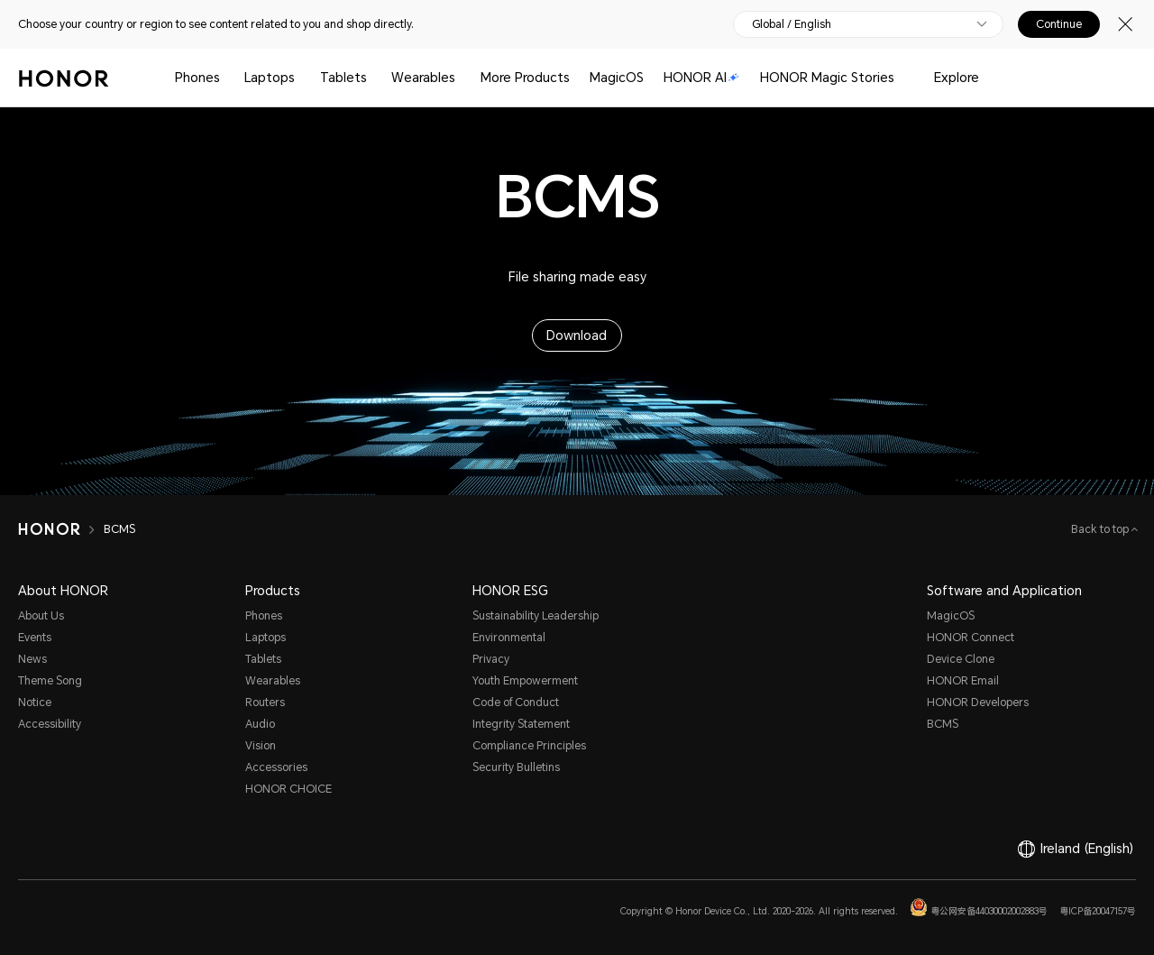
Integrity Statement (521, 724)
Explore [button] (956, 77)
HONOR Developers (978, 702)
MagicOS (617, 77)
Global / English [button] (791, 24)
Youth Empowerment (525, 681)
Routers (265, 702)
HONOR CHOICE (288, 789)
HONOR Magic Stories (827, 77)
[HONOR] (61, 529)
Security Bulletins (516, 767)
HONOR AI (701, 77)
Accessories (276, 767)
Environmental (508, 637)
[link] (30, 853)
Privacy (490, 659)
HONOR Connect (970, 637)
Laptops (269, 77)
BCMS (942, 724)
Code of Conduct (515, 702)
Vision (260, 745)
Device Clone (960, 659)
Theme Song (50, 681)
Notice (34, 702)
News (32, 659)
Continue (1059, 24)
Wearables (423, 77)
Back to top (1101, 529)
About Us (41, 616)
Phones (197, 77)
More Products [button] (525, 77)
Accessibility (49, 724)
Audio (260, 724)
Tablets (343, 77)
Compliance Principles (529, 745)
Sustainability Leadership (535, 616)
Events (34, 637)
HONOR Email (963, 681)
